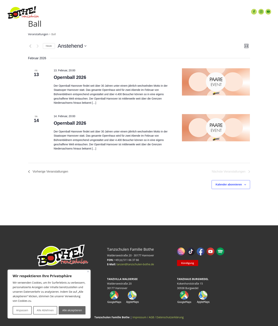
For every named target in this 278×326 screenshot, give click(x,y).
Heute (49, 46)
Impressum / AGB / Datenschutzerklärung (158, 317)
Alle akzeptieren (72, 310)
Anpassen (22, 310)
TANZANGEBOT (88, 11)
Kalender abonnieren (229, 184)
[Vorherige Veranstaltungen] (30, 46)
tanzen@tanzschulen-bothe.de (135, 264)
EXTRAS (111, 11)
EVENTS (129, 11)
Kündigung (187, 263)
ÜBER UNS (169, 11)
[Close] (88, 271)
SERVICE (148, 11)
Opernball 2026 (70, 77)
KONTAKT (190, 11)
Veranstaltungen (38, 34)
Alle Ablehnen (45, 310)
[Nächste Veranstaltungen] (37, 46)
